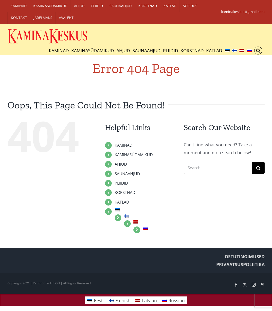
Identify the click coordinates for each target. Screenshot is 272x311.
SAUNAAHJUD (127, 173)
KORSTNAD (125, 192)
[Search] (258, 168)
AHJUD (121, 164)
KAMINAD (123, 145)
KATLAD (122, 202)
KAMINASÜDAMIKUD (134, 154)
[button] (258, 50)
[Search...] (218, 168)
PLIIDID (121, 183)
